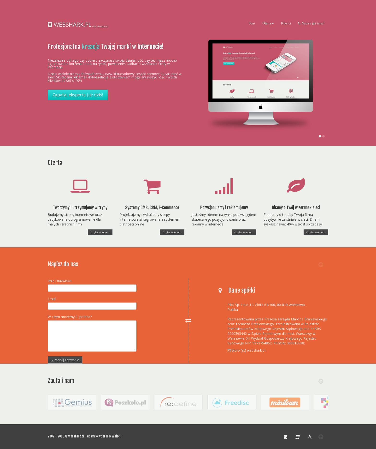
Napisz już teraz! (313, 23)
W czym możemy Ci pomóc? (70, 316)
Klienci (286, 23)
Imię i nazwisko (59, 280)
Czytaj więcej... (100, 232)
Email (52, 298)
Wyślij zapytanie (65, 360)
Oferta (268, 23)
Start (252, 23)
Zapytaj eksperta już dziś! (78, 95)
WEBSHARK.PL (69, 24)
